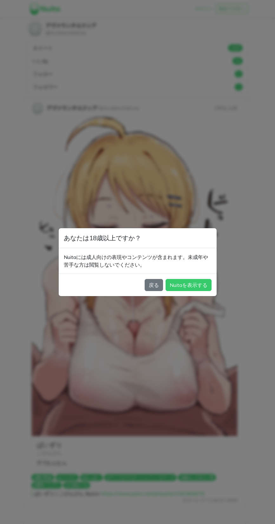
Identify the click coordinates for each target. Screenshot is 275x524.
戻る (154, 285)
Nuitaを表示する (188, 285)
